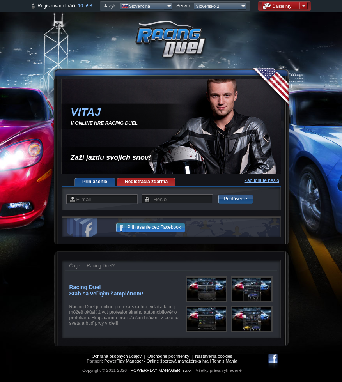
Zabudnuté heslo (262, 180)
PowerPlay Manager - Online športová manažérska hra (156, 361)
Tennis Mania (224, 361)
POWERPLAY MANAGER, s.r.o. (161, 370)
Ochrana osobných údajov (117, 356)
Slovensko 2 (207, 6)
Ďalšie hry (277, 6)
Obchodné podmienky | (171, 356)
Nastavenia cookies (213, 356)
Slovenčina (136, 6)
